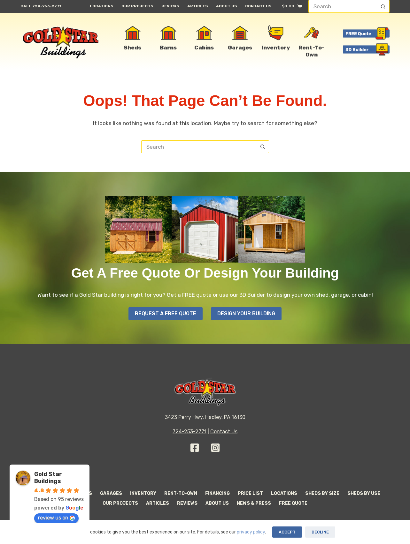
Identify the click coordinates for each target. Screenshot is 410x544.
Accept (287, 532)
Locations (101, 6)
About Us (226, 6)
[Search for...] (342, 6)
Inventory (143, 493)
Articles (197, 6)
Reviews (170, 6)
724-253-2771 (46, 6)
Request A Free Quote (165, 313)
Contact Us (258, 6)
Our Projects (137, 6)
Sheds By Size (322, 493)
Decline (320, 532)
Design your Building (246, 313)
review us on (56, 518)
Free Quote (293, 503)
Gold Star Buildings (48, 478)
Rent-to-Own (180, 493)
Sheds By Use (363, 493)
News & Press (254, 503)
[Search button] (383, 6)
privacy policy (251, 532)
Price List (250, 493)
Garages (111, 493)
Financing (217, 493)
